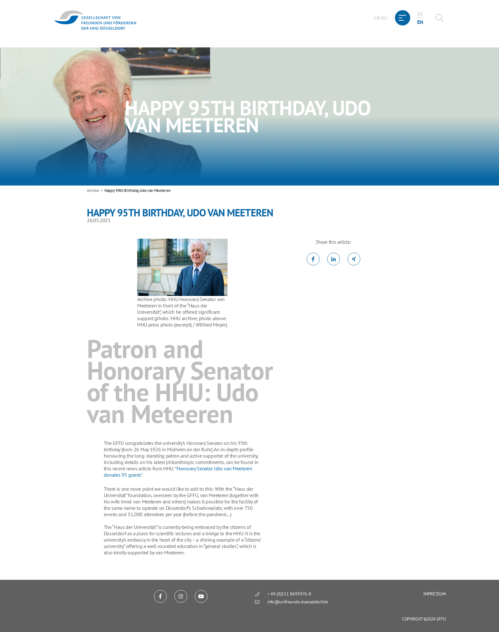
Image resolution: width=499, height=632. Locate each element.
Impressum (434, 594)
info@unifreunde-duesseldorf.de (297, 602)
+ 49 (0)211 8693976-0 (289, 594)
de (420, 14)
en (420, 22)
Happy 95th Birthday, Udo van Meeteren (137, 190)
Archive (93, 190)
